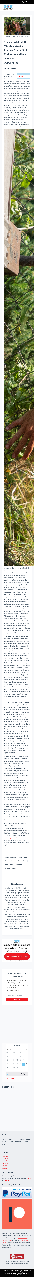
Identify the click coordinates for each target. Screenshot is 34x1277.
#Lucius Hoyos (9, 864)
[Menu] (31, 7)
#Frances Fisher (9, 861)
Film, (5, 68)
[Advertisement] (17, 1026)
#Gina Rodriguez (21, 861)
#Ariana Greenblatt (10, 857)
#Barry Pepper (23, 857)
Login (26, 1274)
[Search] (23, 2)
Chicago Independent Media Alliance (17, 1264)
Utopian (12, 1270)
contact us (7, 1181)
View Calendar (10, 1078)
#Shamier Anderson (10, 868)
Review (14, 68)
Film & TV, (9, 68)
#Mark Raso (19, 864)
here (29, 1178)
